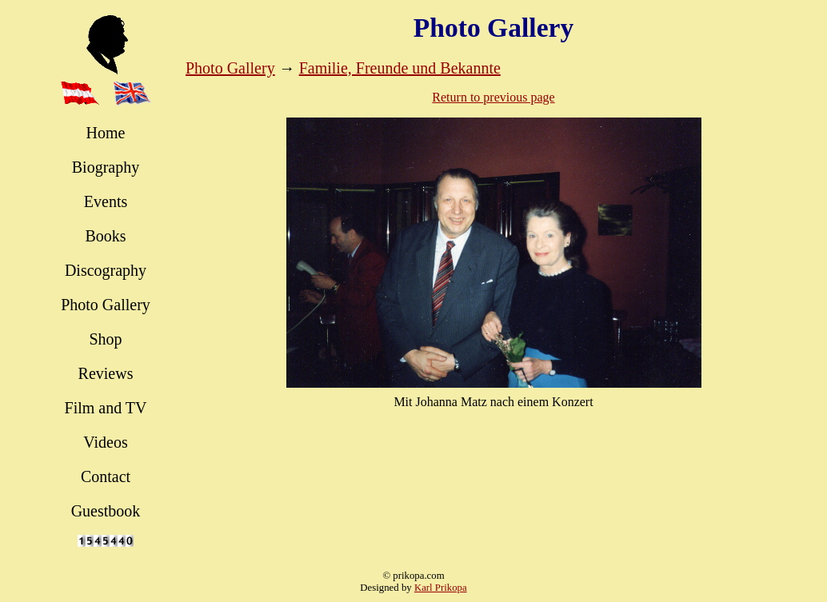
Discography (105, 270)
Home (106, 133)
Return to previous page (493, 97)
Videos (105, 442)
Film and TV (106, 408)
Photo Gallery (105, 304)
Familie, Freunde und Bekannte (400, 68)
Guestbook (106, 511)
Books (105, 236)
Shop (105, 339)
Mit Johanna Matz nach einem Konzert (493, 402)
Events (105, 201)
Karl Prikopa (440, 587)
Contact (105, 476)
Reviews (106, 373)
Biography (105, 167)
